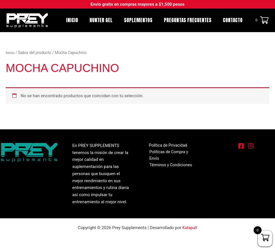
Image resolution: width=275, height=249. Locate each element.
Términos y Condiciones (169, 159)
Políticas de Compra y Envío (173, 152)
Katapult (190, 227)
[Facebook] (241, 146)
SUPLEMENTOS (142, 20)
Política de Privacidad (165, 145)
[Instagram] (251, 146)
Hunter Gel (107, 20)
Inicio (80, 20)
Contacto (233, 20)
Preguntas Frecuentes (190, 20)
